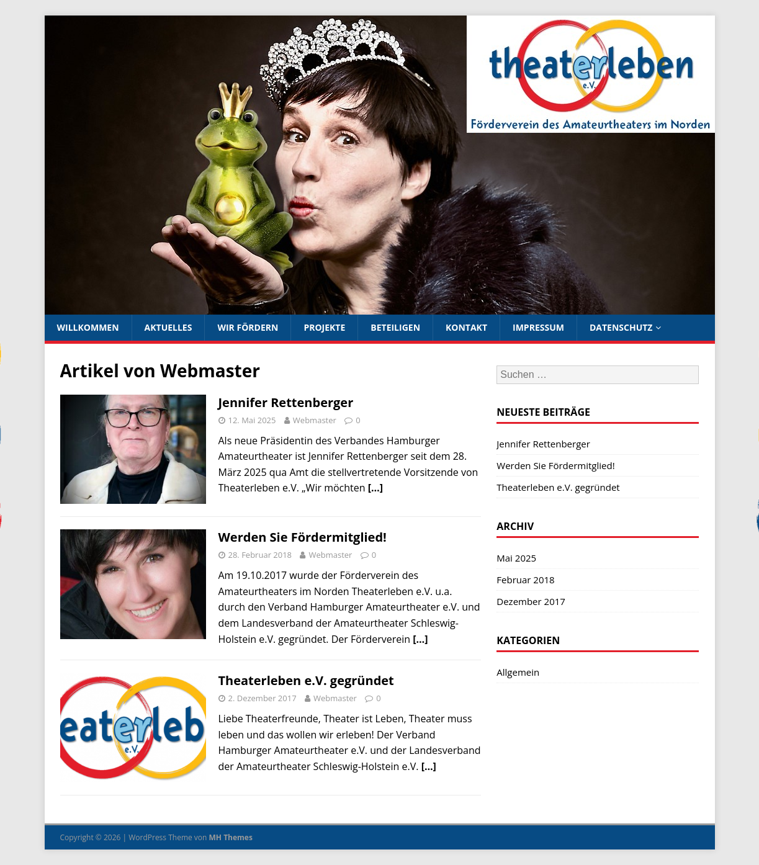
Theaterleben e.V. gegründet (306, 680)
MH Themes (231, 837)
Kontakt (466, 327)
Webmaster (314, 420)
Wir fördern (247, 327)
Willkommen (88, 327)
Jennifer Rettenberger (286, 402)
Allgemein (517, 672)
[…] (375, 488)
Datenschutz (621, 327)
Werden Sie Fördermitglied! (302, 537)
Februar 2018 (525, 579)
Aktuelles (168, 327)
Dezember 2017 (530, 601)
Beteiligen (395, 327)
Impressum (538, 327)
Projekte (324, 327)
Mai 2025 (516, 558)
